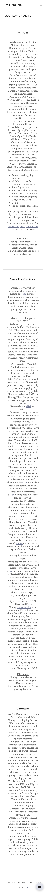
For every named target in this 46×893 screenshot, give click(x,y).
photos (19, 543)
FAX (24, 482)
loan (24, 293)
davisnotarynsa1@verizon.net (23, 226)
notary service (24, 607)
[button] (41, 5)
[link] (13, 5)
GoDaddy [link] (27, 887)
